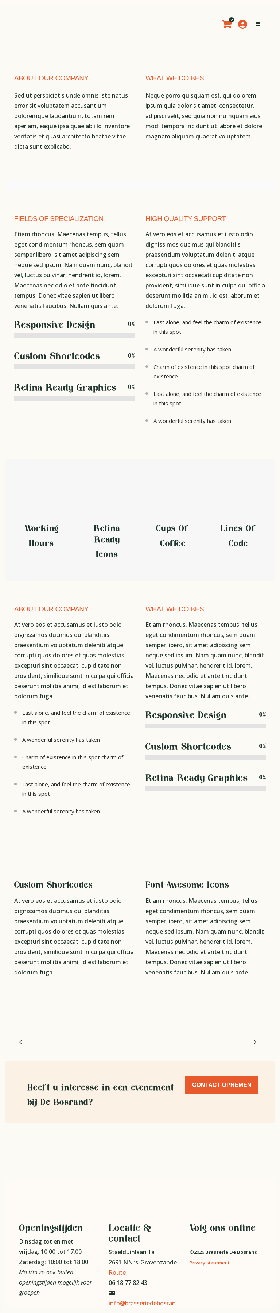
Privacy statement (210, 1262)
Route (117, 1272)
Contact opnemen (221, 1085)
